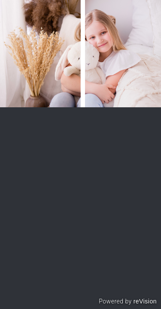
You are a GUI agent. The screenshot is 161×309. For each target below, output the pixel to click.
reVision (145, 301)
